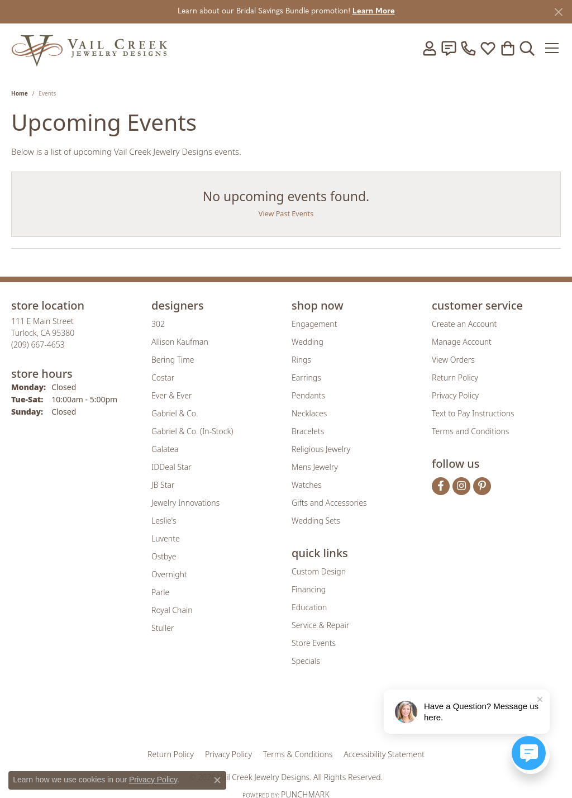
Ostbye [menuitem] (163, 556)
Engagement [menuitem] (314, 324)
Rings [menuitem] (301, 359)
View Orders (453, 359)
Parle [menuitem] (160, 592)
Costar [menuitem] (162, 377)
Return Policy (455, 377)
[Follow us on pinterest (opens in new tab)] (482, 486)
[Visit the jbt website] (378, 715)
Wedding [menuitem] (307, 341)
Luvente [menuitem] (165, 538)
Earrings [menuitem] (306, 377)
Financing (309, 589)
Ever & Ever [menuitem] (171, 395)
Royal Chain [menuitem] (171, 610)
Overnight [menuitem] (169, 574)
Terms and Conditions (470, 431)
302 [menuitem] (158, 324)
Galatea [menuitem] (164, 449)
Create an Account (464, 324)
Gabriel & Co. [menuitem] (174, 413)
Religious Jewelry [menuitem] (321, 449)
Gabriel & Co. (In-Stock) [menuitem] (192, 431)
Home (19, 93)
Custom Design (319, 571)
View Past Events (286, 213)
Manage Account (462, 341)
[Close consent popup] (217, 780)
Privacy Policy (455, 395)
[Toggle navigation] (552, 48)
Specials (306, 661)
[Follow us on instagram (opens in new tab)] (461, 486)
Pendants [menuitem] (308, 395)
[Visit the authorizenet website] (332, 715)
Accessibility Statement (384, 754)
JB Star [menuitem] (162, 484)
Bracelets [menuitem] (308, 431)
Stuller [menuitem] (162, 628)
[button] (429, 48)
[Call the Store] (38, 344)
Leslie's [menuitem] (163, 520)
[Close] (558, 12)
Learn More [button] (373, 11)
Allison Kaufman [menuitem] (179, 341)
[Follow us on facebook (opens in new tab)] (441, 486)
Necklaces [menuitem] (309, 413)
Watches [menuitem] (307, 484)
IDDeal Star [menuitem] (171, 467)
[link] (448, 48)
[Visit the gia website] (198, 715)
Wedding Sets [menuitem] (316, 520)
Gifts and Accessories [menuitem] (329, 502)
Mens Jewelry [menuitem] (315, 467)
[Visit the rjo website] (290, 715)
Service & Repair (320, 625)
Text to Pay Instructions (473, 413)
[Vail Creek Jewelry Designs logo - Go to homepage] (89, 47)
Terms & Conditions (297, 754)
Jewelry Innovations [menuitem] (185, 502)
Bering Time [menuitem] (172, 359)
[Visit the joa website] (248, 715)
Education (309, 607)
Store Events (314, 643)
